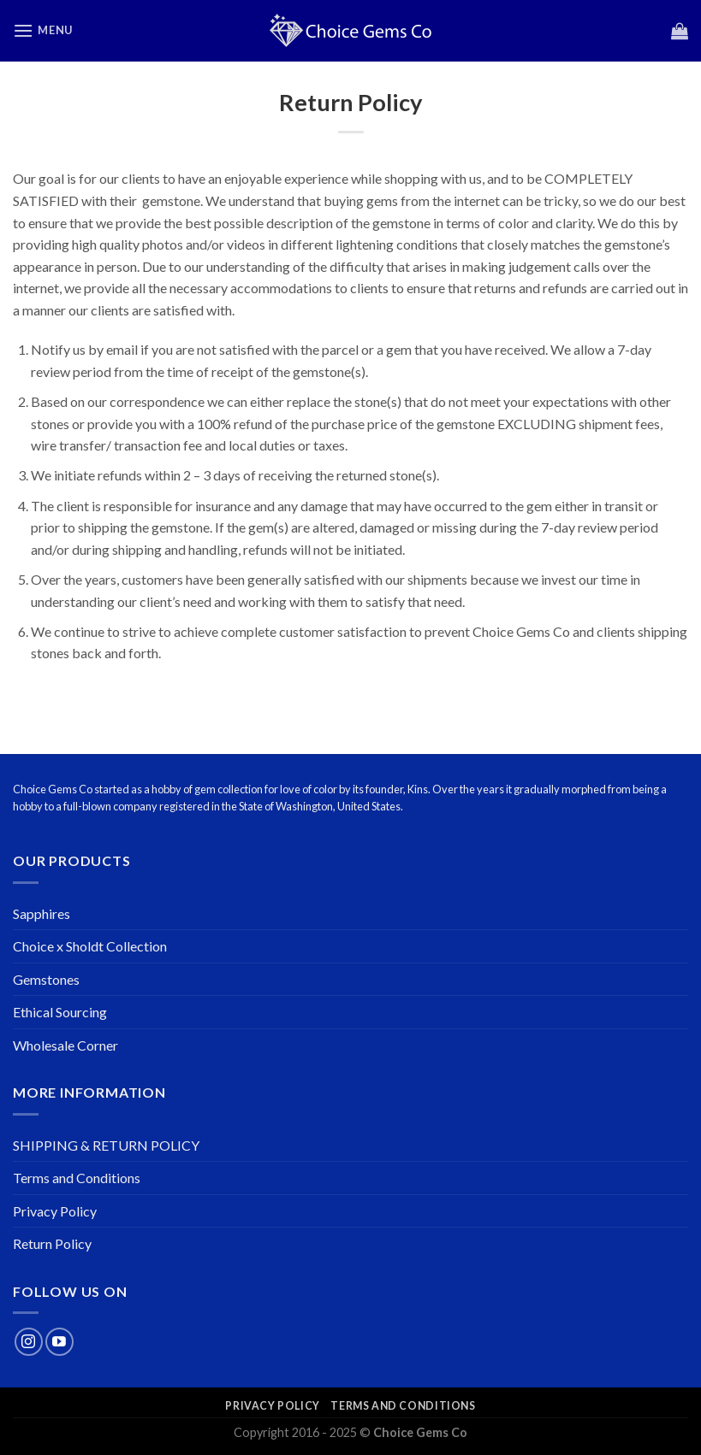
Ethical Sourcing (60, 1012)
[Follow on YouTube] (59, 1342)
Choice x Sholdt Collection (90, 946)
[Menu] (43, 30)
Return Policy (52, 1243)
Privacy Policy (55, 1211)
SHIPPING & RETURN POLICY (106, 1145)
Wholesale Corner (65, 1045)
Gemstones (46, 979)
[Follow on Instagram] (29, 1342)
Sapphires (41, 913)
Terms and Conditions (76, 1177)
